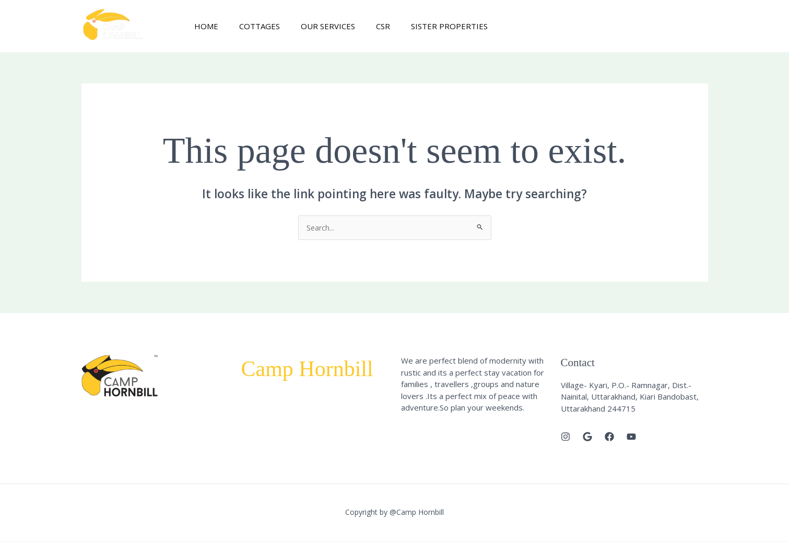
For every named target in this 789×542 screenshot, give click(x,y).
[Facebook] (609, 437)
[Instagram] (565, 437)
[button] (663, 26)
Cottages (251, 26)
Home (204, 26)
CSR (365, 26)
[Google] (587, 437)
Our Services (315, 26)
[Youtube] (631, 437)
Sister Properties (425, 26)
